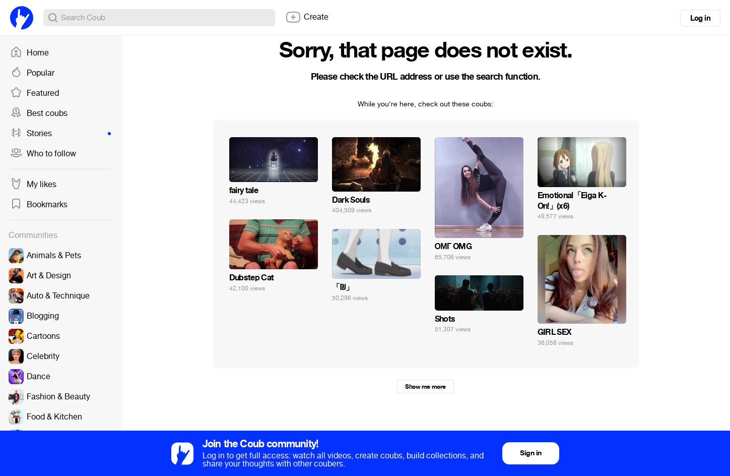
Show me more (425, 387)
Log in (700, 18)
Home (29, 53)
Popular (32, 73)
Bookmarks (39, 205)
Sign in (530, 453)
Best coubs (39, 113)
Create (306, 17)
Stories (60, 134)
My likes (33, 184)
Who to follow (43, 154)
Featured (34, 93)
